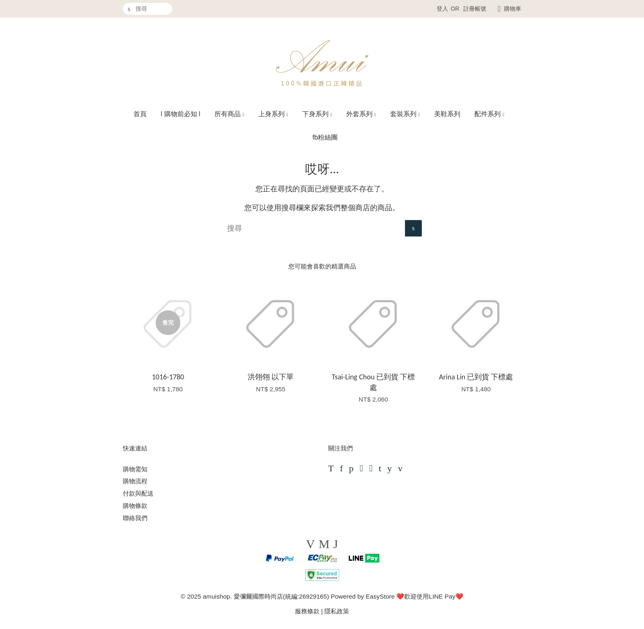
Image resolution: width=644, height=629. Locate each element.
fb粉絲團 (325, 137)
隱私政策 (336, 611)
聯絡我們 (135, 517)
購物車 (512, 8)
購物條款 (135, 505)
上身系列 (273, 113)
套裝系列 (405, 113)
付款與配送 (138, 493)
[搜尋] (147, 9)
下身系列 (317, 113)
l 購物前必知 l (180, 113)
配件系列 (489, 113)
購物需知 (135, 469)
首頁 (140, 113)
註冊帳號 (474, 8)
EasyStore (380, 596)
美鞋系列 (447, 113)
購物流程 (135, 480)
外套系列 (361, 113)
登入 (442, 8)
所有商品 (229, 113)
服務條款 (307, 611)
